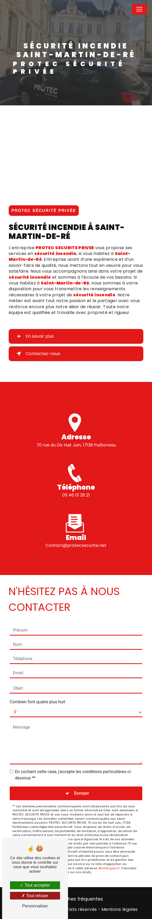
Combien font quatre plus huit (37, 701)
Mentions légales (119, 909)
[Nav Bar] (139, 9)
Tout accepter (35, 885)
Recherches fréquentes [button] (76, 899)
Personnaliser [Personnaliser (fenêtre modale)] (35, 906)
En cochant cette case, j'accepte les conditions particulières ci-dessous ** (73, 774)
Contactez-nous (37, 353)
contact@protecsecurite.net (76, 541)
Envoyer (81, 793)
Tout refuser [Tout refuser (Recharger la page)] (35, 895)
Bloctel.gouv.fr (109, 868)
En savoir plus (34, 336)
